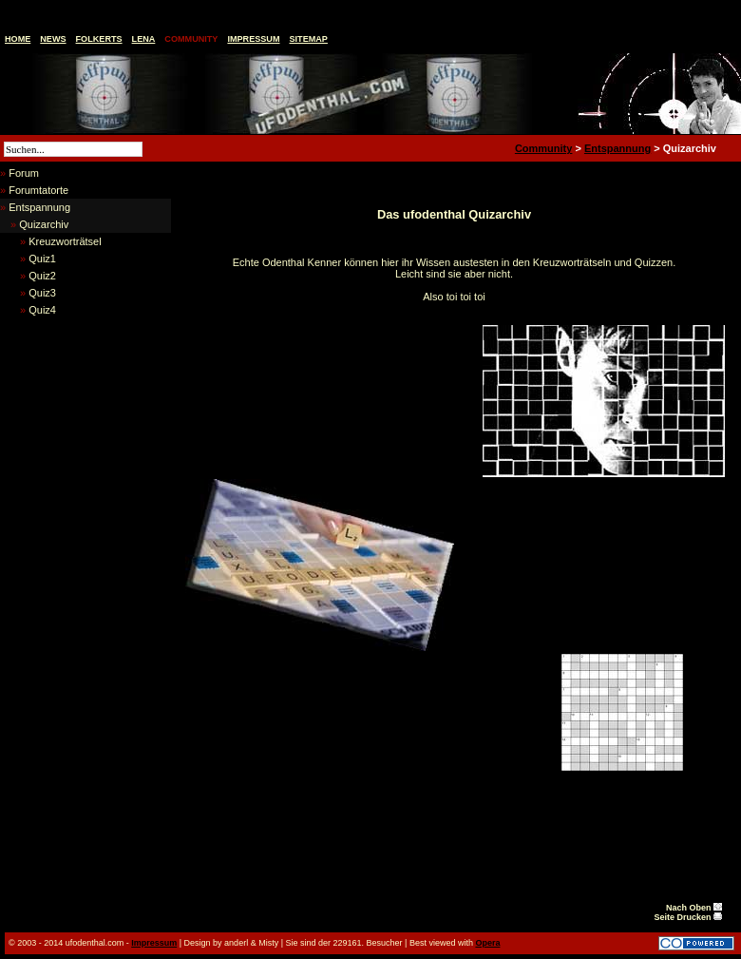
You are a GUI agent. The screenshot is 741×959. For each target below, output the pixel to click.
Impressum (253, 39)
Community (191, 39)
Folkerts (99, 39)
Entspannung (617, 148)
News (53, 39)
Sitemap (309, 39)
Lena (144, 39)
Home (17, 39)
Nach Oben (694, 907)
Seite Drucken (688, 917)
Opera (487, 943)
